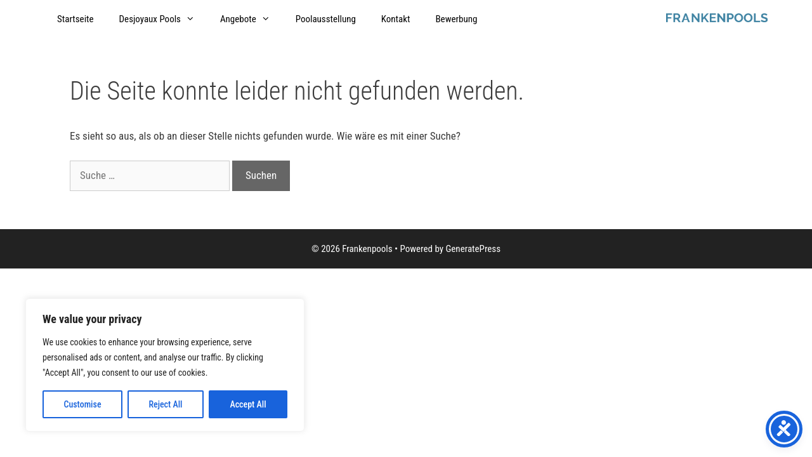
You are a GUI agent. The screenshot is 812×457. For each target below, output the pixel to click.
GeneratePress (473, 249)
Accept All (248, 404)
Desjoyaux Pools (163, 19)
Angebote (251, 19)
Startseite (75, 19)
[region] (164, 365)
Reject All (165, 404)
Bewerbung (456, 19)
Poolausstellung (326, 19)
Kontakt (395, 19)
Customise (82, 404)
